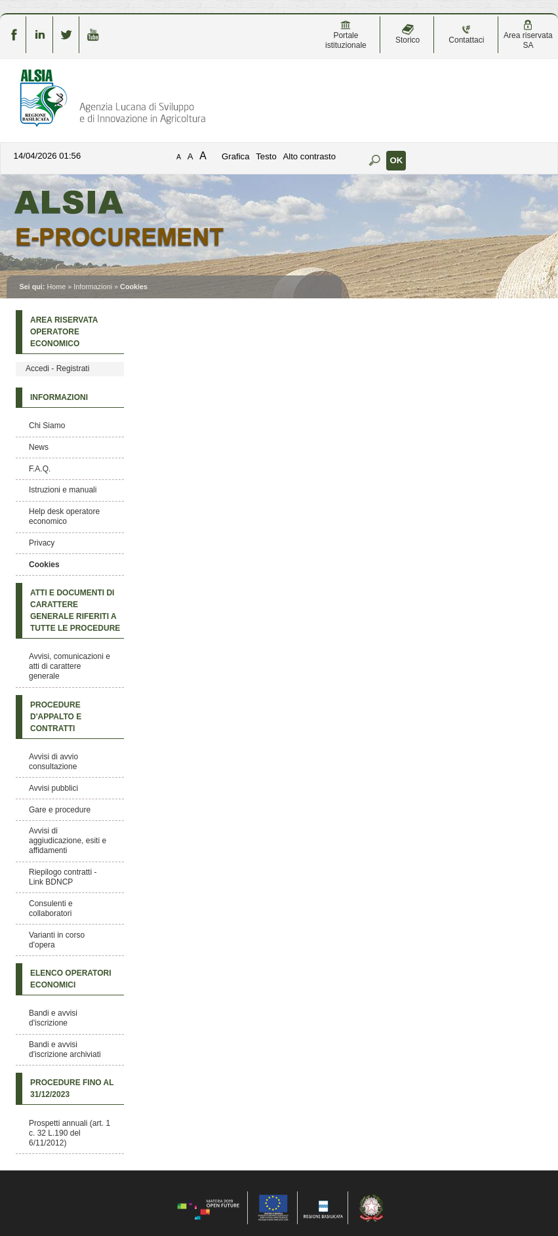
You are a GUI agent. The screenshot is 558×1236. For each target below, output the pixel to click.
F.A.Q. (39, 468)
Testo (266, 156)
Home (56, 286)
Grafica (236, 156)
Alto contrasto (309, 156)
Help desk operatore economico (64, 516)
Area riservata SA (528, 35)
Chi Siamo (47, 425)
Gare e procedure (59, 809)
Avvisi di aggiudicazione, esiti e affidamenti (67, 840)
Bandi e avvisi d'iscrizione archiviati (65, 1049)
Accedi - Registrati (57, 368)
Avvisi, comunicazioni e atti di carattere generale (69, 666)
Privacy (41, 543)
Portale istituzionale (346, 35)
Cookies (44, 564)
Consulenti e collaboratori (51, 908)
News (39, 447)
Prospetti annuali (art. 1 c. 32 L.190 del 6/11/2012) (69, 1133)
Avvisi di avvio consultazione (53, 761)
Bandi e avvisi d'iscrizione (53, 1017)
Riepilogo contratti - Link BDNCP (62, 877)
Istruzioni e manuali (62, 489)
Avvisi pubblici (53, 788)
